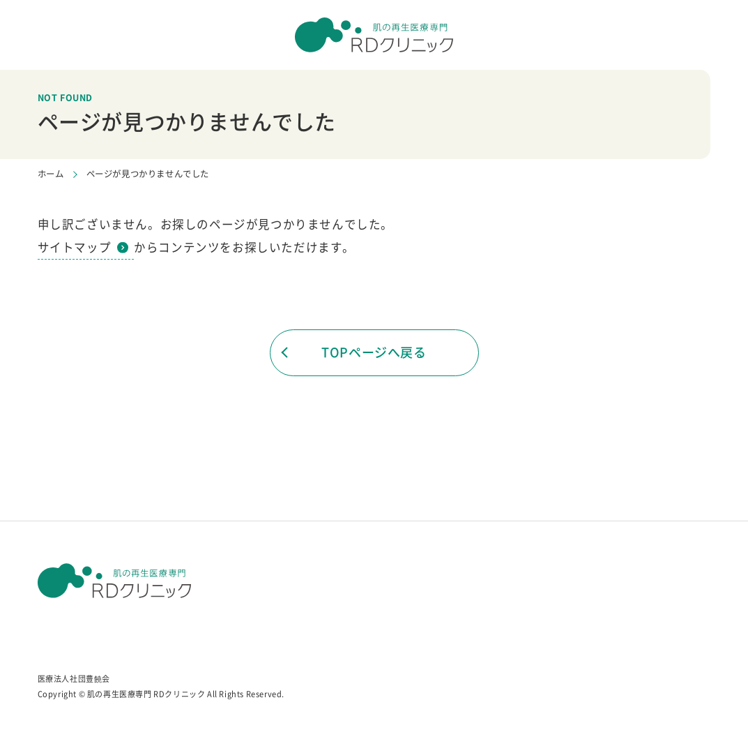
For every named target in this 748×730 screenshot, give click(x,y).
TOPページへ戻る (373, 352)
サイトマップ (75, 247)
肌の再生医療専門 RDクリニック (146, 694)
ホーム (51, 173)
